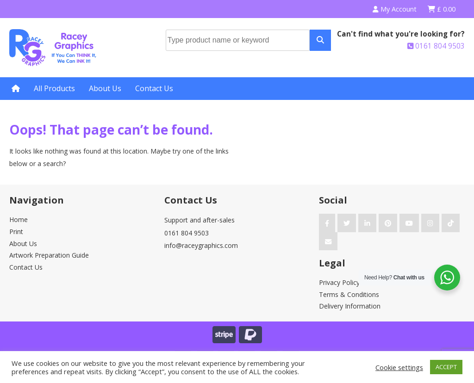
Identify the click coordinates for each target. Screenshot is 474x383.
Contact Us (154, 88)
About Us (105, 88)
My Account (395, 9)
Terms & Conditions (349, 294)
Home (18, 219)
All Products (54, 88)
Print (16, 231)
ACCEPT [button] (446, 367)
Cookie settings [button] (399, 367)
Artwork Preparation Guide (49, 255)
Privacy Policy (339, 282)
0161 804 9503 (436, 46)
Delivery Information (349, 306)
